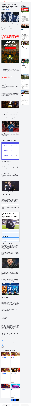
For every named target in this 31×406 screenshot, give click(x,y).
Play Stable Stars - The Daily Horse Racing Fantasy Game (24, 82)
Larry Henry (14, 389)
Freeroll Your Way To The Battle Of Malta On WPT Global (5, 359)
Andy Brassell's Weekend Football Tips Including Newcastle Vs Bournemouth (25, 16)
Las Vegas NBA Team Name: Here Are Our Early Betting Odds (15, 391)
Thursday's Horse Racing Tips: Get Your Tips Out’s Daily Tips (25, 98)
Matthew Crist (14, 373)
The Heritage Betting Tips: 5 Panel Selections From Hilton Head (25, 66)
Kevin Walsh (4, 357)
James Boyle (24, 46)
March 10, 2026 (14, 79)
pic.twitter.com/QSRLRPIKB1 (6, 77)
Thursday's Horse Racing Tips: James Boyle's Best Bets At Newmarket (25, 49)
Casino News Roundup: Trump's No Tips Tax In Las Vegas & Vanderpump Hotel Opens (15, 376)
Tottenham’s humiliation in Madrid (5, 89)
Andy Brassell (24, 12)
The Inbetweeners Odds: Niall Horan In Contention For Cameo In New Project (24, 33)
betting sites (14, 66)
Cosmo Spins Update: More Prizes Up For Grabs (5, 391)
